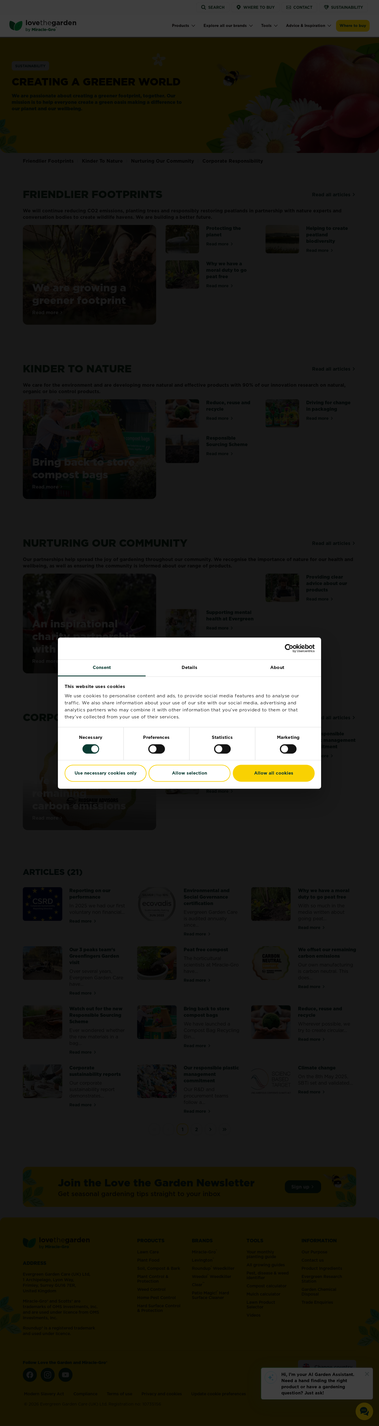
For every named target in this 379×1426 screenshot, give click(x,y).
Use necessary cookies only (106, 773)
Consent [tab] (102, 667)
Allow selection (189, 773)
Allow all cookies (273, 773)
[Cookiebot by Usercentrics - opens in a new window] (289, 648)
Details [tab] (190, 667)
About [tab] (277, 667)
